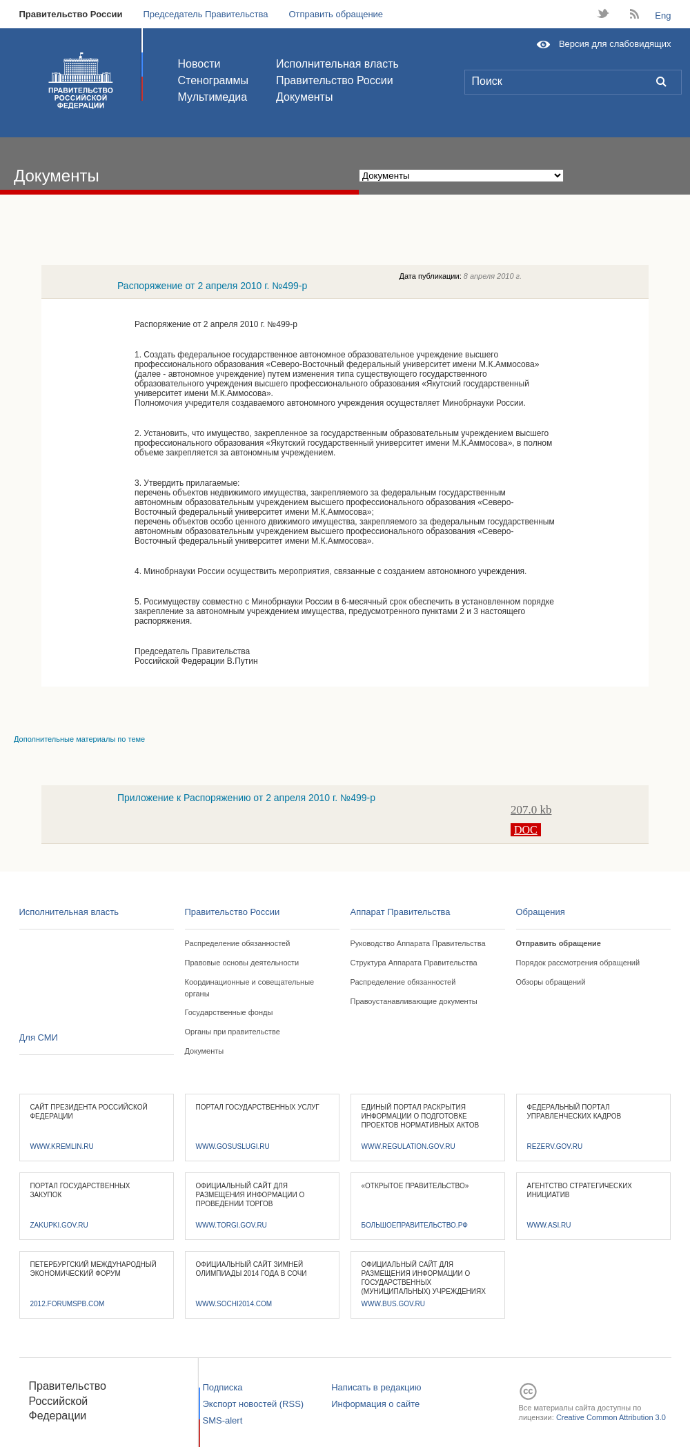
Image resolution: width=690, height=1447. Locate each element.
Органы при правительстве (232, 1031)
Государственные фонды (229, 1012)
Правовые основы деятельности (242, 962)
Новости (199, 64)
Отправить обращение (335, 14)
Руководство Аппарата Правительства (418, 943)
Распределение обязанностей (237, 943)
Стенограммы (213, 80)
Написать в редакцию (376, 1387)
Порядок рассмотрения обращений (578, 962)
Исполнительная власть (337, 64)
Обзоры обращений (551, 982)
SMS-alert (223, 1420)
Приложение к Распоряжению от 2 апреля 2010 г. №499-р (246, 797)
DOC (526, 830)
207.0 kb (531, 809)
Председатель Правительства (205, 14)
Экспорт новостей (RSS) (253, 1404)
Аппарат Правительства (401, 912)
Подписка (223, 1387)
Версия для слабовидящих (615, 43)
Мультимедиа (213, 97)
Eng (663, 15)
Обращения (540, 912)
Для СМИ (38, 1037)
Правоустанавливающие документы (414, 1001)
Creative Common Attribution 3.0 (611, 1417)
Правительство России (71, 14)
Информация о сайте (375, 1404)
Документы (304, 97)
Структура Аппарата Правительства (414, 962)
